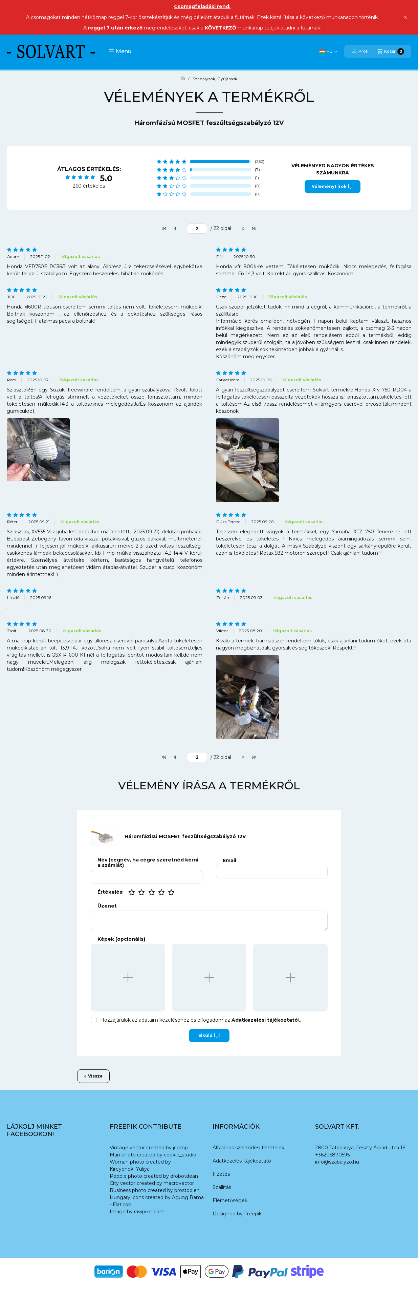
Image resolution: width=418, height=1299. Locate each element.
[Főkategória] (183, 79)
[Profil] (360, 51)
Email (229, 861)
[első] (164, 228)
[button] (120, 51)
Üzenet (107, 906)
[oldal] (197, 228)
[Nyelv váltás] (328, 51)
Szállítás (222, 1187)
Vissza (93, 1076)
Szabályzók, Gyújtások (215, 79)
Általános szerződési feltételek (248, 1148)
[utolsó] (254, 228)
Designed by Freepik (237, 1214)
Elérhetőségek (230, 1200)
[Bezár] (405, 17)
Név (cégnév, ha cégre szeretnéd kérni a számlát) (147, 863)
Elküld (208, 1035)
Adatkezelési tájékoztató (242, 1161)
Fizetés (221, 1174)
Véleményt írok (332, 186)
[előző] (175, 228)
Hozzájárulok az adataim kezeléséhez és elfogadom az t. (200, 1020)
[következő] (243, 228)
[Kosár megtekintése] (390, 51)
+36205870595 (332, 1155)
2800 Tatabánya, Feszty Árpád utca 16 (360, 1148)
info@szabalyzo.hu (337, 1162)
